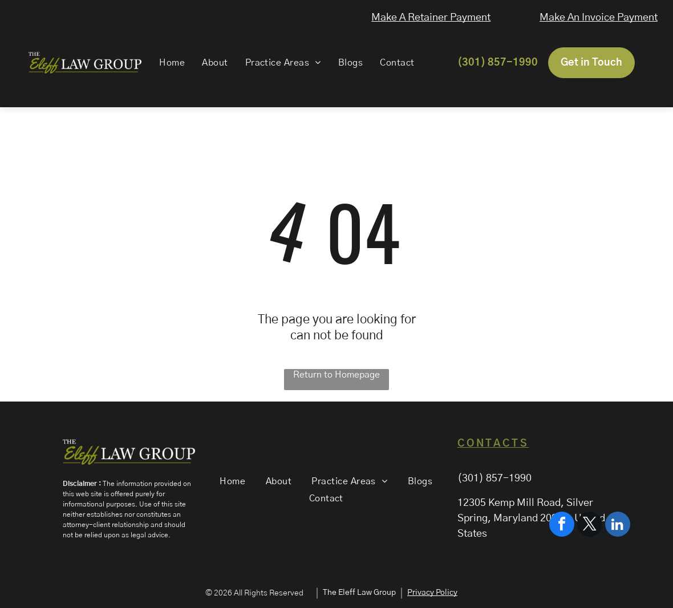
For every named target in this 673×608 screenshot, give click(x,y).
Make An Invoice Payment (600, 18)
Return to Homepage (336, 374)
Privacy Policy (432, 593)
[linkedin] (617, 571)
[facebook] (561, 571)
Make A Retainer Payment (432, 18)
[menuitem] (170, 62)
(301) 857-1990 (494, 478)
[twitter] (589, 571)
